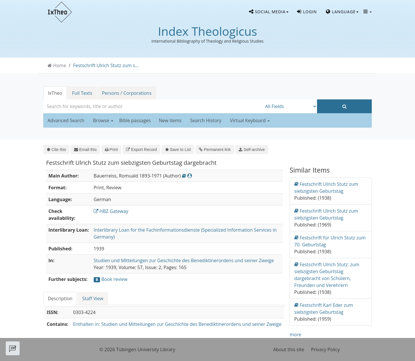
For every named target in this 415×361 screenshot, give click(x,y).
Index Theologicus (207, 31)
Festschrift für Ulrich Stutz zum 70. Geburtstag (330, 241)
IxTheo (55, 93)
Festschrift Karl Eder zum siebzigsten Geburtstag (323, 308)
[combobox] (152, 106)
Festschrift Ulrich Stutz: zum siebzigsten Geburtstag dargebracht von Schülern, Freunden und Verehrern (326, 274)
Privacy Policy (325, 349)
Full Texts (82, 93)
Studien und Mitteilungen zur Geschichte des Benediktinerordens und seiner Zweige (184, 260)
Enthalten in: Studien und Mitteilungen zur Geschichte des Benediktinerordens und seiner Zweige (177, 324)
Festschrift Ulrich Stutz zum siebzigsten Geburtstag (326, 187)
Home (59, 65)
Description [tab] (60, 298)
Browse (103, 120)
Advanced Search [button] (66, 120)
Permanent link (215, 149)
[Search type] (289, 106)
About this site (288, 349)
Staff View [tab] (92, 298)
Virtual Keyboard (250, 120)
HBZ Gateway (111, 211)
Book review (114, 279)
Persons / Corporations (127, 93)
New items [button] (170, 120)
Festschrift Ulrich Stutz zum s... (106, 65)
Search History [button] (205, 120)
